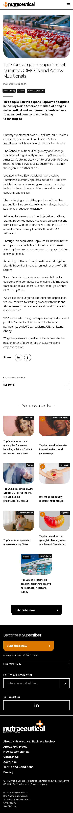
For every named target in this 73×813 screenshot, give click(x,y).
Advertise (10, 762)
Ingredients (28, 417)
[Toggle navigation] (68, 4)
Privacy (8, 772)
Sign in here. (32, 655)
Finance (21, 91)
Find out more (12, 664)
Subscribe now (25, 610)
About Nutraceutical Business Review (29, 741)
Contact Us (11, 756)
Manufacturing (9, 91)
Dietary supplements (36, 91)
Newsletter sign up (16, 751)
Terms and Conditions (18, 767)
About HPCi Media (15, 746)
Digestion (64, 513)
